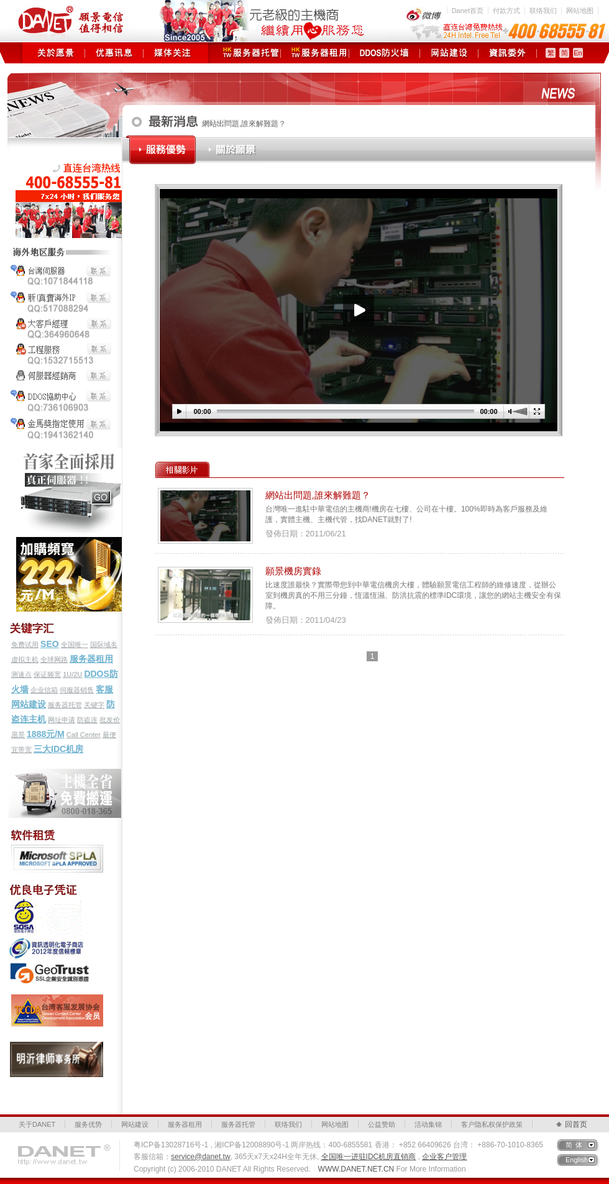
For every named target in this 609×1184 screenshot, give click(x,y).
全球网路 (54, 659)
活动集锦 (428, 1124)
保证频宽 (47, 674)
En (578, 53)
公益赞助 (381, 1124)
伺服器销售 (77, 690)
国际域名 (103, 644)
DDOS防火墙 (384, 52)
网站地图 (579, 10)
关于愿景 (56, 52)
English (577, 1159)
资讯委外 (507, 52)
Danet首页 (467, 10)
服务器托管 (246, 52)
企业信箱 (44, 690)
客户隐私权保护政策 (492, 1124)
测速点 (21, 674)
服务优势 (88, 1124)
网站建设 (449, 52)
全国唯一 (74, 644)
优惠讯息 (114, 52)
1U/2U (72, 674)
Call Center (83, 734)
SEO (49, 644)
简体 (575, 1145)
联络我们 (543, 10)
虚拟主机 (25, 659)
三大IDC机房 (58, 749)
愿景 (18, 734)
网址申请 (61, 719)
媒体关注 (172, 52)
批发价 (109, 719)
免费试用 (25, 644)
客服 (104, 689)
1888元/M (46, 734)
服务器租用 (315, 52)
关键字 (94, 705)
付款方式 (506, 10)
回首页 (576, 1124)
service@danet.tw (201, 1156)
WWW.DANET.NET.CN (356, 1169)
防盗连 (87, 719)
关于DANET (37, 1124)
